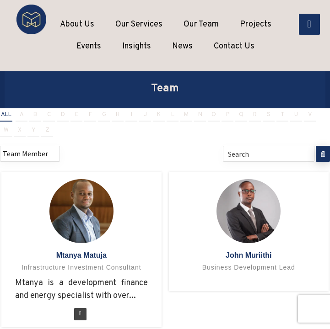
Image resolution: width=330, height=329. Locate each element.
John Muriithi (248, 255)
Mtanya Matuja (81, 255)
